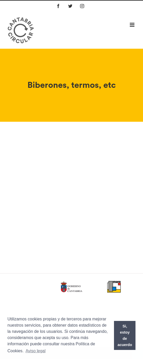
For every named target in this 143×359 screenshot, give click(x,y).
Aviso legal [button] (36, 351)
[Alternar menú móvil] (132, 24)
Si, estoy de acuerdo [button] (125, 335)
